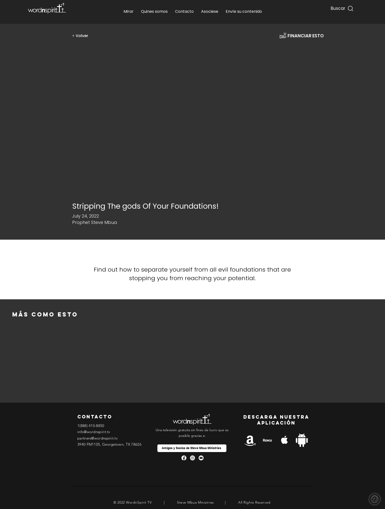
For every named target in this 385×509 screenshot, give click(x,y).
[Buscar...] (337, 7)
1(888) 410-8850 (90, 425)
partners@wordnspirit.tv (97, 438)
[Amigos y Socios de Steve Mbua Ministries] (191, 448)
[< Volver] (82, 36)
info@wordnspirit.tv (93, 431)
